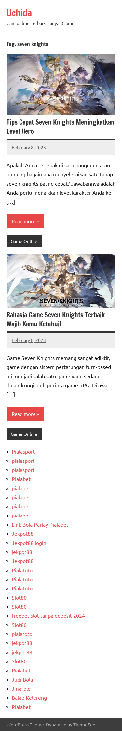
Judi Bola (22, 679)
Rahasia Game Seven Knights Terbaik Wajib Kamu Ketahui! (56, 319)
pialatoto (22, 633)
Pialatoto (22, 570)
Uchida (19, 13)
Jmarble (21, 688)
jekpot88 (22, 551)
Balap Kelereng (29, 697)
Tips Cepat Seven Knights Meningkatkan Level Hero (61, 126)
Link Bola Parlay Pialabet (40, 524)
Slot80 (19, 597)
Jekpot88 (23, 533)
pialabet (21, 488)
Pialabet (21, 479)
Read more (23, 221)
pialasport (23, 460)
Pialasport (23, 451)
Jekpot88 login (29, 542)
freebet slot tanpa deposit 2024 (48, 615)
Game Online (24, 241)
